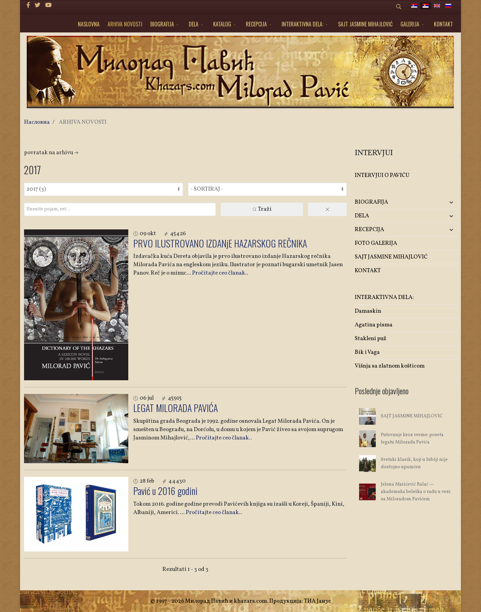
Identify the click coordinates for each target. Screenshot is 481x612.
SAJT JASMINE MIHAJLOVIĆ (365, 24)
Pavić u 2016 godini (165, 491)
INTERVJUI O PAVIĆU (382, 175)
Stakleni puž (370, 338)
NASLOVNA (89, 24)
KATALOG (222, 24)
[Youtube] (48, 5)
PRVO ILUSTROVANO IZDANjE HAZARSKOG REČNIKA (220, 243)
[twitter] (37, 5)
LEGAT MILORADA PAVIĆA (175, 408)
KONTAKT (443, 24)
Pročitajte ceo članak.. (220, 273)
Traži (262, 209)
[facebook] (28, 5)
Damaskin (368, 311)
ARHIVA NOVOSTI (125, 24)
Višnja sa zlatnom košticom (390, 366)
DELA (193, 24)
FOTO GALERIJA (376, 243)
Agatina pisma (373, 325)
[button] (440, 202)
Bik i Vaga (367, 352)
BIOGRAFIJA (162, 24)
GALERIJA (409, 24)
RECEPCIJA (256, 24)
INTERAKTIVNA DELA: (302, 24)
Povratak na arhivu (52, 153)
